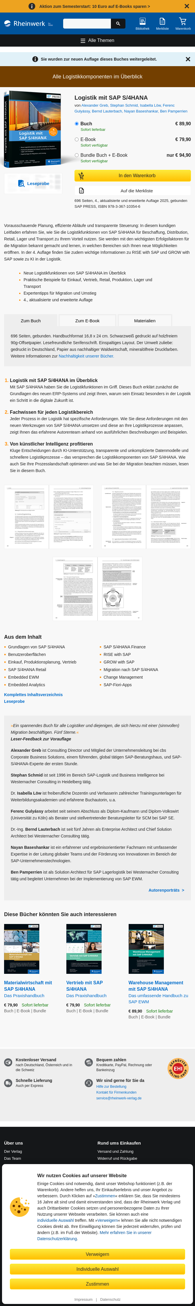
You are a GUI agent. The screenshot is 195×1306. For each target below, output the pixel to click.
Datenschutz (110, 1300)
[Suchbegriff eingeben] (87, 24)
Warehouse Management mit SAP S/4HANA (160, 992)
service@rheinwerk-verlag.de (118, 1098)
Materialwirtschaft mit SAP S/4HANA (31, 989)
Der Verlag (13, 1151)
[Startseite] (28, 23)
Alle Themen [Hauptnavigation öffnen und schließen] (101, 40)
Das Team (12, 1158)
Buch (86, 123)
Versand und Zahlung (116, 1151)
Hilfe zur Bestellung (111, 1087)
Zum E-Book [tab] (87, 320)
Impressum (84, 1300)
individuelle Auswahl (55, 1220)
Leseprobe (14, 701)
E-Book (87, 139)
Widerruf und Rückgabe (117, 1158)
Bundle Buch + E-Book (103, 155)
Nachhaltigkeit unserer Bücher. (86, 356)
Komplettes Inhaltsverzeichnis (33, 694)
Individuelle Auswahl (98, 1269)
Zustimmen (105, 1196)
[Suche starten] (118, 24)
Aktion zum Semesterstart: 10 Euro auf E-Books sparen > (94, 6)
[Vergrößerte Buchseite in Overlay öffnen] (49, 517)
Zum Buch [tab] (30, 320)
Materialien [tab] (144, 320)
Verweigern (108, 1220)
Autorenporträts (164, 890)
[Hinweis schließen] (187, 6)
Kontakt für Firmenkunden (116, 1092)
